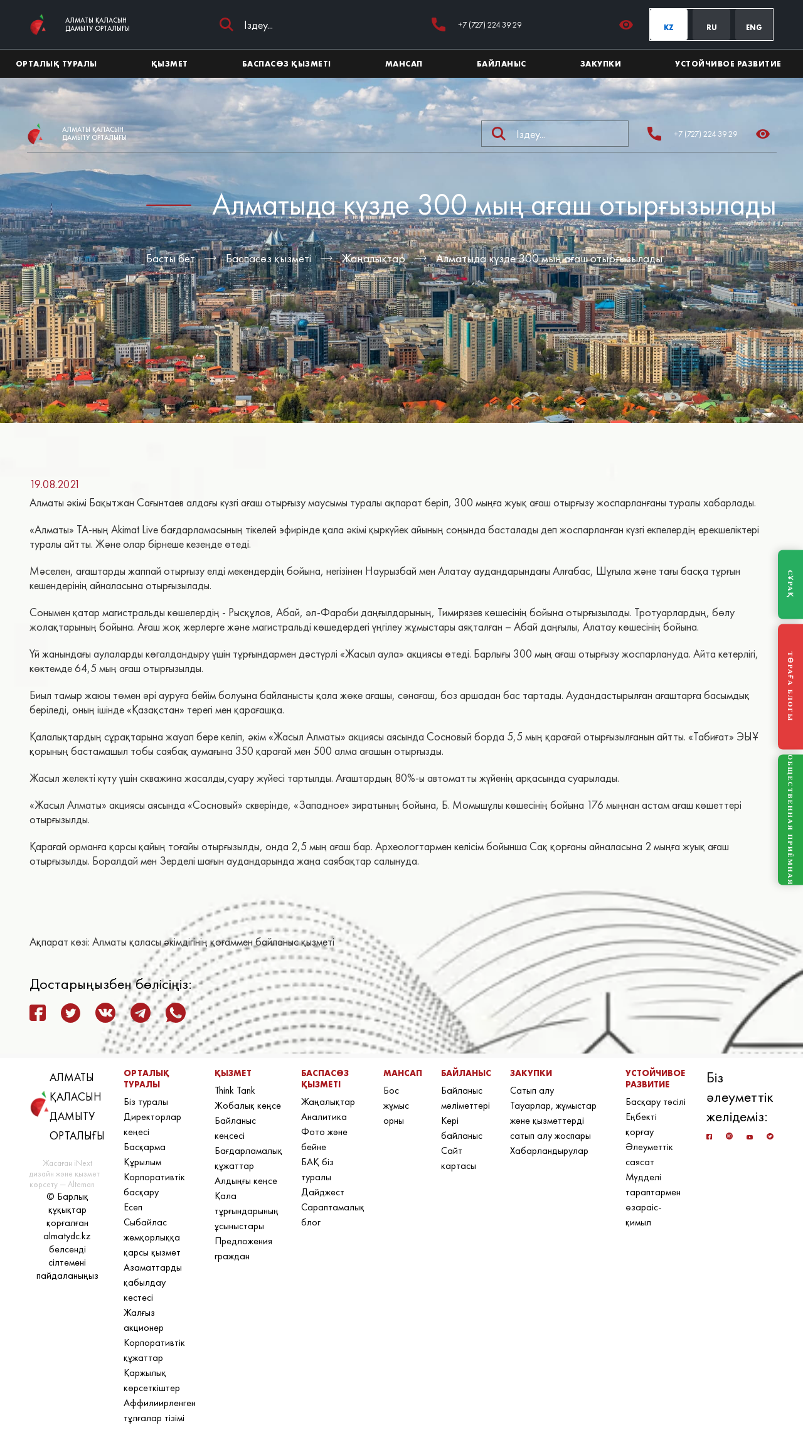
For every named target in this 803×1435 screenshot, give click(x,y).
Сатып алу (532, 1090)
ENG (754, 28)
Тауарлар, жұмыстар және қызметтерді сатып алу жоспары (553, 1120)
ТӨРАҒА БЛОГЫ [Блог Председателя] (790, 686)
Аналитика (324, 1116)
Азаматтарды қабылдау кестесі (153, 1282)
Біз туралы (146, 1101)
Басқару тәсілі (655, 1101)
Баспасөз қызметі (268, 258)
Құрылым (142, 1161)
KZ (669, 28)
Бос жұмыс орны (396, 1105)
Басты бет (170, 258)
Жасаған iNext (67, 1163)
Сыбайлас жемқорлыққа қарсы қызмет (152, 1237)
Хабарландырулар (549, 1150)
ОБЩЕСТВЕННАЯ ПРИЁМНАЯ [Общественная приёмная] (790, 819)
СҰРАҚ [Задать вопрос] (790, 584)
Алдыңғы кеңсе (246, 1180)
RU (711, 28)
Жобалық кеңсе (248, 1105)
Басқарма (145, 1146)
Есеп (133, 1207)
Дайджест (322, 1191)
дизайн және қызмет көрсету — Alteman (64, 1179)
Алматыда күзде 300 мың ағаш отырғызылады (549, 258)
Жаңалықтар (373, 258)
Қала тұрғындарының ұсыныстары (247, 1210)
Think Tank (235, 1090)
